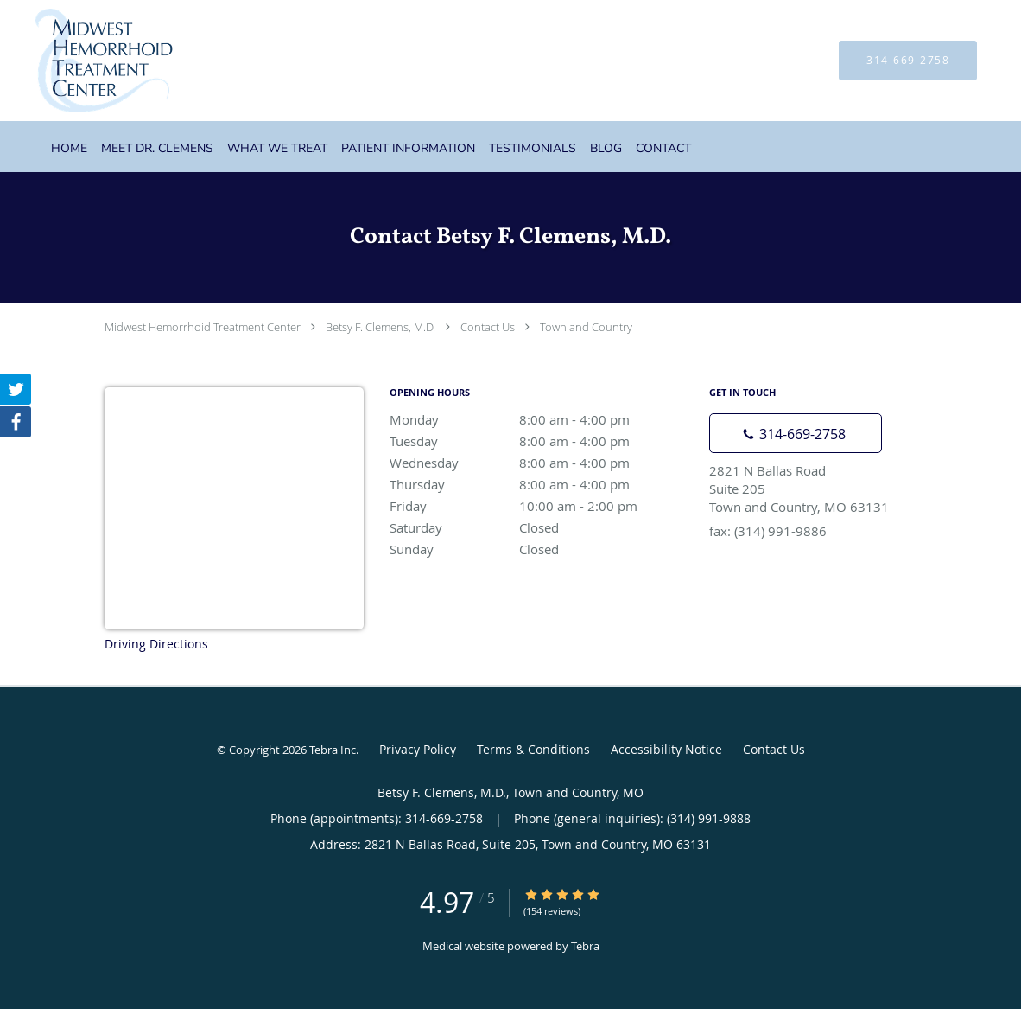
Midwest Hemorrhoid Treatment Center (203, 327)
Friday (541, 505)
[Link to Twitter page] (15, 389)
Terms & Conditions (533, 749)
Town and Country (586, 327)
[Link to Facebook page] (15, 421)
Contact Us (487, 327)
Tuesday (541, 441)
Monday (541, 419)
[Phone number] (795, 433)
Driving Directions (156, 643)
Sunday (541, 549)
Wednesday (541, 462)
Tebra (585, 946)
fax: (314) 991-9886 (768, 531)
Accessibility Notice (666, 749)
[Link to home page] (78, 60)
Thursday (541, 484)
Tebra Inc (332, 749)
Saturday (541, 527)
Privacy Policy (417, 749)
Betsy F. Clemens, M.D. (380, 327)
